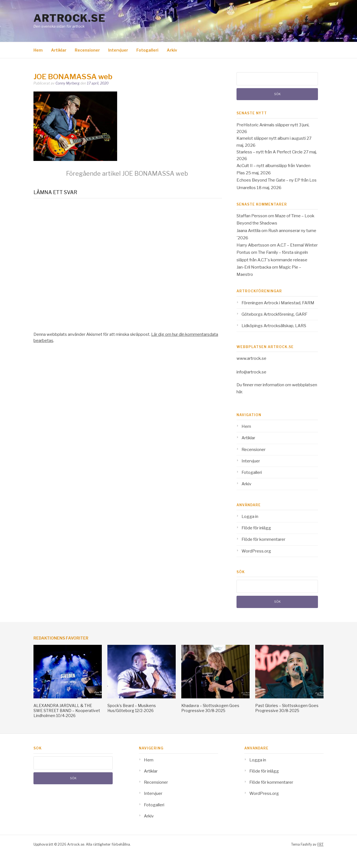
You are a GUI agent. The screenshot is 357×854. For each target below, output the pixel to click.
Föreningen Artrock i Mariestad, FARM (278, 302)
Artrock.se (69, 18)
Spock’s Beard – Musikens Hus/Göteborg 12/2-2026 (131, 708)
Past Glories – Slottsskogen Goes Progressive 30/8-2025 (287, 708)
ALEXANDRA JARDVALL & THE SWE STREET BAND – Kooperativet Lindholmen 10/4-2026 (66, 710)
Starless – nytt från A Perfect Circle (270, 152)
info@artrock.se (251, 372)
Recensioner (87, 50)
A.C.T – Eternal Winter (297, 245)
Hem (38, 50)
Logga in (250, 516)
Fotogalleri (147, 50)
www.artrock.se (251, 358)
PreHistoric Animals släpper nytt (267, 124)
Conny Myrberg (67, 83)
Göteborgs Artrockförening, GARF (274, 314)
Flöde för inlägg (256, 527)
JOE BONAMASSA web (127, 173)
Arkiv (172, 50)
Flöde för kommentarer (263, 539)
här (239, 391)
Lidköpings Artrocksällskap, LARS (274, 325)
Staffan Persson (252, 215)
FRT (320, 844)
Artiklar (58, 50)
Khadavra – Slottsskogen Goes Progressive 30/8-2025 (210, 708)
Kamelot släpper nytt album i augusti (271, 138)
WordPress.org (256, 551)
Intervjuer (118, 50)
